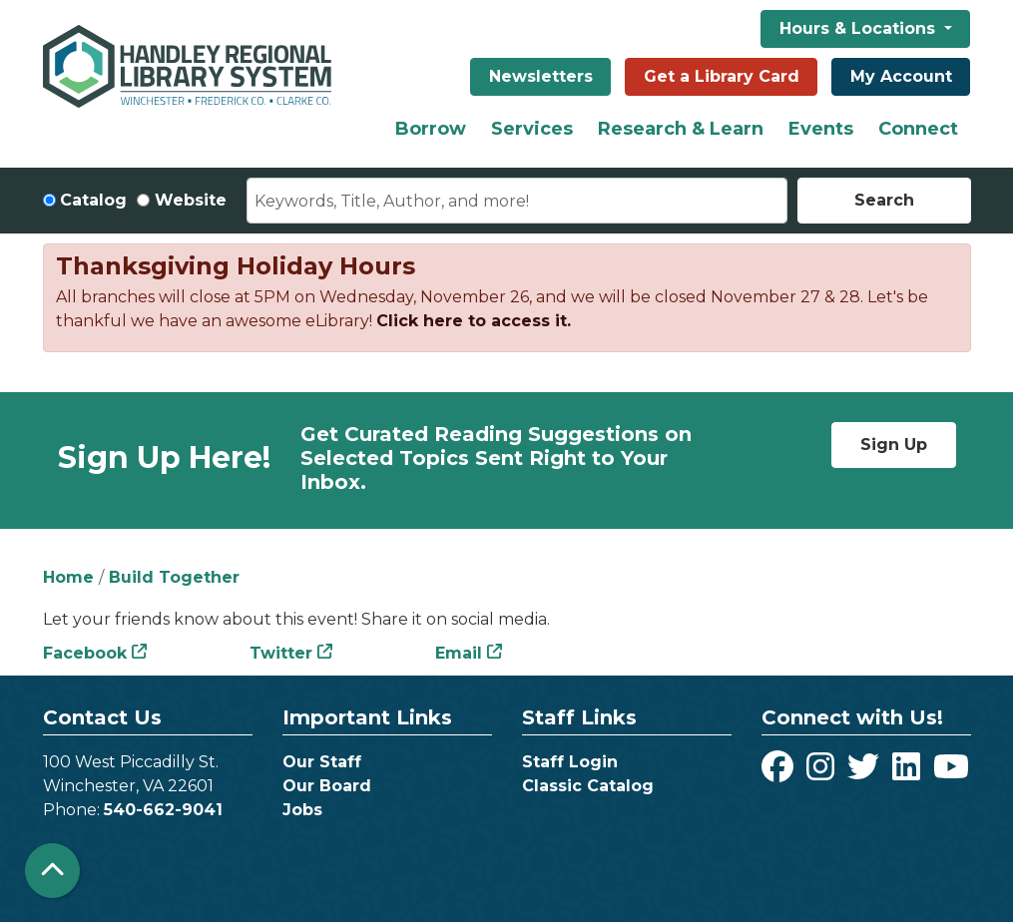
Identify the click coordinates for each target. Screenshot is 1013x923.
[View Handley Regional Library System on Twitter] (865, 772)
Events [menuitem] (820, 129)
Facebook (85, 653)
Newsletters (541, 76)
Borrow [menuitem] (430, 129)
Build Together (174, 577)
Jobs (302, 809)
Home (68, 577)
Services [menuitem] (532, 129)
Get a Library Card (721, 76)
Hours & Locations (859, 28)
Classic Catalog (588, 785)
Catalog (93, 200)
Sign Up (893, 444)
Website (191, 200)
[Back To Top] (52, 870)
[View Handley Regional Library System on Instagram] (822, 772)
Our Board (326, 785)
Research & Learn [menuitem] (680, 129)
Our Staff (321, 761)
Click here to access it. (473, 320)
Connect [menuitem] (918, 129)
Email (458, 653)
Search (884, 200)
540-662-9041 (163, 809)
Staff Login (570, 761)
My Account (901, 76)
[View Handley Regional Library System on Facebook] (779, 772)
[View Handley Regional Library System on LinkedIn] (908, 772)
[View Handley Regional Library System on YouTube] (951, 772)
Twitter (281, 653)
